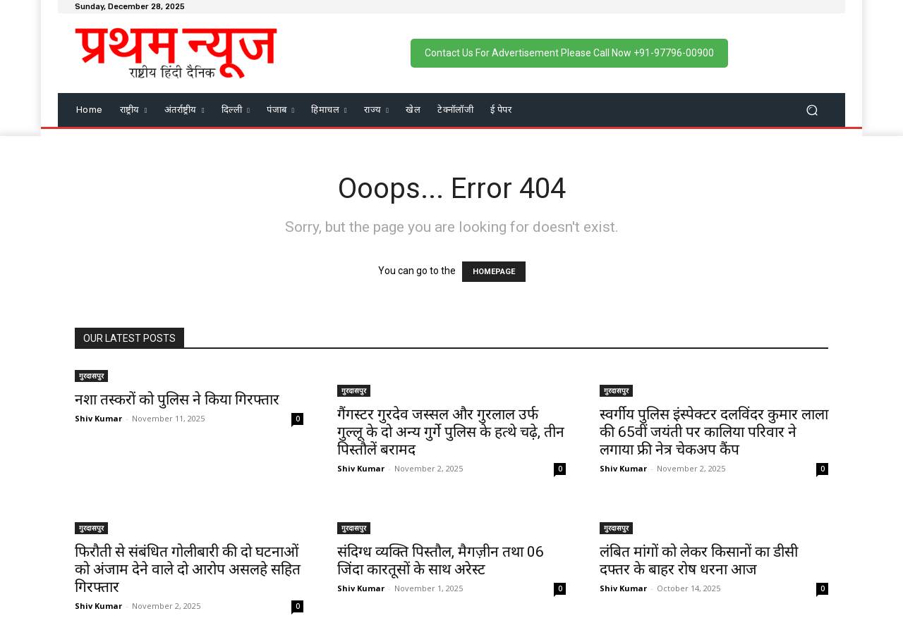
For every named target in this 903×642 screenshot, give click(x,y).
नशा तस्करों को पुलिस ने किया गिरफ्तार (177, 399)
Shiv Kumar (98, 418)
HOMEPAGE (494, 271)
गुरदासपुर (91, 376)
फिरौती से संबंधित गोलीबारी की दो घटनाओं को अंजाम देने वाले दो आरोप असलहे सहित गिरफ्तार (188, 569)
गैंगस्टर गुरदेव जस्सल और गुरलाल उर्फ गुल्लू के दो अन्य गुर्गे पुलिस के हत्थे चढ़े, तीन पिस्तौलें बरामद (450, 432)
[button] (811, 109)
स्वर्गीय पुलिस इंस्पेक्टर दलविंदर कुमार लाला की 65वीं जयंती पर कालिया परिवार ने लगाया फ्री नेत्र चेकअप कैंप (714, 432)
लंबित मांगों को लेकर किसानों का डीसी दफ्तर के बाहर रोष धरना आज (699, 560)
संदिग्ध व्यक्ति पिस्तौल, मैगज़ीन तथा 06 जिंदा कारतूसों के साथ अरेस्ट (440, 560)
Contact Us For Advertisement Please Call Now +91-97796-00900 (569, 52)
